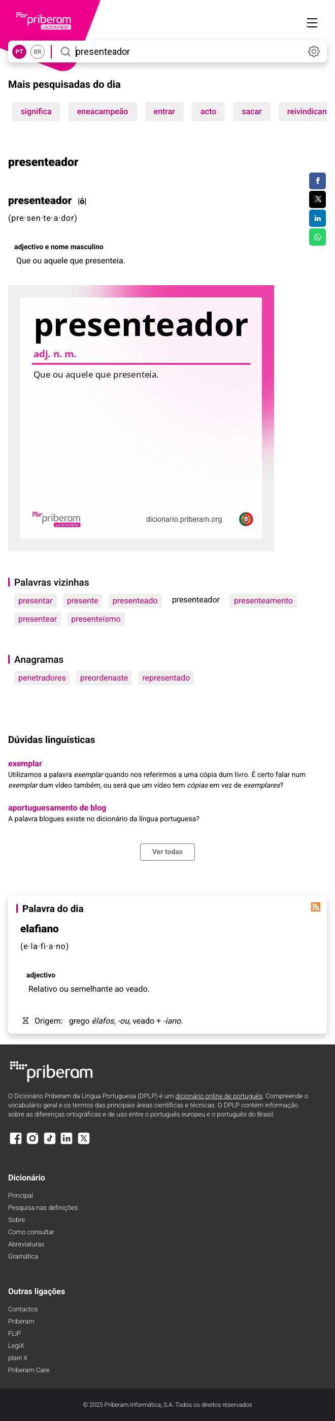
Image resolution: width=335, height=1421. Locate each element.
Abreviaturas (26, 1244)
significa (36, 111)
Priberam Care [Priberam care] (28, 1370)
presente (82, 600)
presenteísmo (95, 619)
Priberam (21, 1322)
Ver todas (167, 852)
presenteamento (263, 600)
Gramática (23, 1257)
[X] (83, 1143)
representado (166, 678)
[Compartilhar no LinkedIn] (317, 218)
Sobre (16, 1220)
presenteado (135, 600)
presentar (35, 600)
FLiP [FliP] (14, 1334)
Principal (20, 1196)
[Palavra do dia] (316, 907)
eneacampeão (102, 111)
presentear (37, 619)
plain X (17, 1358)
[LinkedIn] (66, 1143)
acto (208, 111)
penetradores (42, 678)
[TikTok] (49, 1143)
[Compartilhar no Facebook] (317, 181)
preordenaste (104, 678)
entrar (164, 111)
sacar (252, 111)
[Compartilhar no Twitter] (317, 199)
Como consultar (31, 1232)
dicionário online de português (219, 1096)
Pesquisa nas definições (43, 1208)
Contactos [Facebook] (23, 1309)
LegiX (16, 1346)
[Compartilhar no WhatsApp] (317, 237)
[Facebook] (15, 1143)
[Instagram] (32, 1143)
